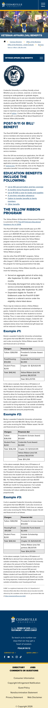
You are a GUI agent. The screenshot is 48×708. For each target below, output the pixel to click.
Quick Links (32, 653)
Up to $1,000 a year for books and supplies (25, 192)
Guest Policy (24, 687)
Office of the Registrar (33, 42)
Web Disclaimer (34, 697)
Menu (43, 5)
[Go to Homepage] (12, 6)
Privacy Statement (14, 697)
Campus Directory (16, 42)
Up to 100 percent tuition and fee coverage (25, 186)
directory (19, 667)
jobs (32, 667)
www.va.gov (10, 166)
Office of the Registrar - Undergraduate (21, 45)
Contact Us (9, 653)
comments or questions (24, 670)
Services (41, 45)
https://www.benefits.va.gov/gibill (15, 596)
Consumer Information (24, 678)
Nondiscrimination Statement (24, 692)
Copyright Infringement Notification (24, 682)
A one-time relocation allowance (21, 195)
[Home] (5, 42)
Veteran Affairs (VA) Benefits (17, 47)
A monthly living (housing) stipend (22, 189)
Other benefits (14, 204)
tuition (14, 113)
